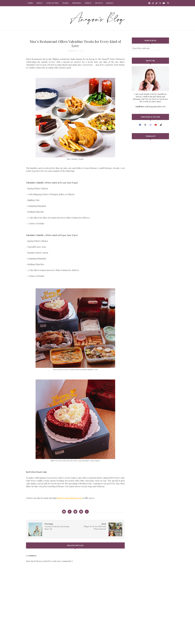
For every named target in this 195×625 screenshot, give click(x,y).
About (40, 3)
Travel (65, 3)
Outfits (99, 3)
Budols (109, 3)
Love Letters (52, 3)
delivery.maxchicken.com (69, 498)
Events (88, 3)
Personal (76, 3)
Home (30, 3)
